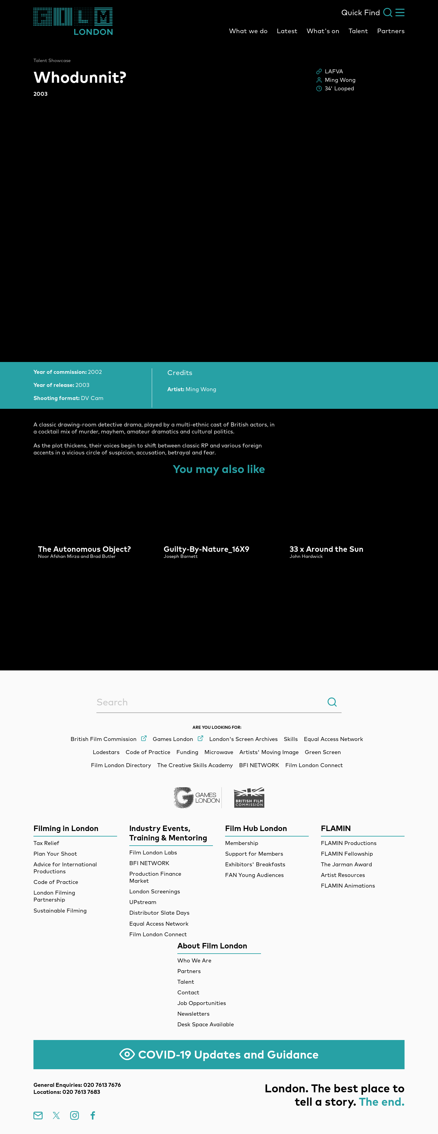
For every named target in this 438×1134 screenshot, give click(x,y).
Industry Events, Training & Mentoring (168, 832)
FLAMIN (336, 828)
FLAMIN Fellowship (347, 853)
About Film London (212, 945)
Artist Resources (343, 874)
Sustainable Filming (60, 910)
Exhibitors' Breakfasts (255, 864)
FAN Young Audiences (254, 874)
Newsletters (193, 1013)
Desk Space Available (205, 1024)
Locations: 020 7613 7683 (66, 1091)
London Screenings (154, 891)
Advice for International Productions (65, 868)
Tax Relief (46, 843)
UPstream (142, 902)
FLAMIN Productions (349, 843)
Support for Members (254, 853)
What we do (248, 31)
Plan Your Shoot (55, 853)
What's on (323, 31)
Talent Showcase (52, 60)
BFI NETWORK (149, 863)
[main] (219, 341)
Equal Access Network (159, 923)
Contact (188, 992)
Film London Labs (153, 852)
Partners (391, 31)
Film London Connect (158, 934)
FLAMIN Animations (348, 885)
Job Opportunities (201, 1003)
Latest (287, 31)
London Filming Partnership (54, 896)
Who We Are (194, 960)
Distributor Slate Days (159, 912)
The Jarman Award (346, 864)
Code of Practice (55, 881)
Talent (358, 31)
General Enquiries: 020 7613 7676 (77, 1084)
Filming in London (66, 828)
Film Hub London (256, 828)
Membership (241, 843)
